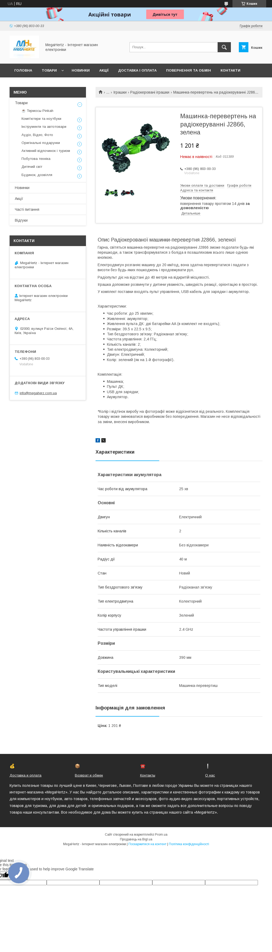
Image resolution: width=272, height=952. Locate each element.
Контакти (230, 70)
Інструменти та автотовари (43, 127)
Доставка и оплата (25, 775)
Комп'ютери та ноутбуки (41, 119)
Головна (23, 70)
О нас (210, 775)
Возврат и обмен (89, 775)
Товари (49, 70)
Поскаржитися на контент (147, 844)
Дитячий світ (31, 167)
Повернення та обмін (188, 70)
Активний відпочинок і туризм (45, 151)
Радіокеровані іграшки (149, 92)
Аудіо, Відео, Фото (37, 135)
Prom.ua (161, 834)
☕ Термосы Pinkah (37, 111)
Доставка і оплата (137, 70)
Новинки (81, 70)
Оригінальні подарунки (40, 143)
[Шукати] (224, 47)
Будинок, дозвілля (36, 175)
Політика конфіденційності (189, 844)
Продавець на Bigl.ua (136, 839)
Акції (104, 70)
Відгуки (21, 220)
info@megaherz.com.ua (38, 393)
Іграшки (120, 92)
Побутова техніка (35, 159)
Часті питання (27, 209)
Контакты (147, 775)
